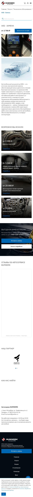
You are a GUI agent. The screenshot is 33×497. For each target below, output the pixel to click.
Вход (28, 3)
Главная (3, 9)
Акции (16, 464)
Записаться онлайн (23, 30)
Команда (16, 471)
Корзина (25, 3)
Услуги (10, 9)
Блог (16, 475)
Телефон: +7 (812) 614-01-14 (10, 412)
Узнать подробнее (16, 246)
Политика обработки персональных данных (12, 445)
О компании (16, 468)
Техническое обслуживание (22, 9)
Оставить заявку (16, 241)
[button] (31, 3)
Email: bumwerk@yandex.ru (9, 414)
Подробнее (6, 148)
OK (3, 494)
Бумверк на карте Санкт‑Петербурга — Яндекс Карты (16, 335)
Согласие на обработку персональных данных (12, 446)
